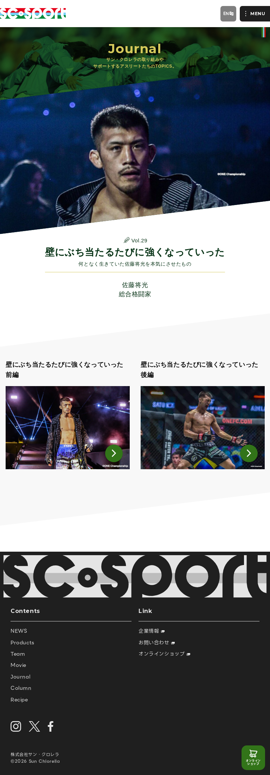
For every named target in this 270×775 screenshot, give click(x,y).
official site (264, 32)
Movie (18, 665)
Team (18, 654)
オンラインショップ (253, 762)
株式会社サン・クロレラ (35, 754)
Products (22, 642)
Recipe (19, 699)
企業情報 (152, 631)
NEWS (19, 631)
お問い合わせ (157, 642)
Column (21, 688)
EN (226, 13)
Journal (20, 677)
